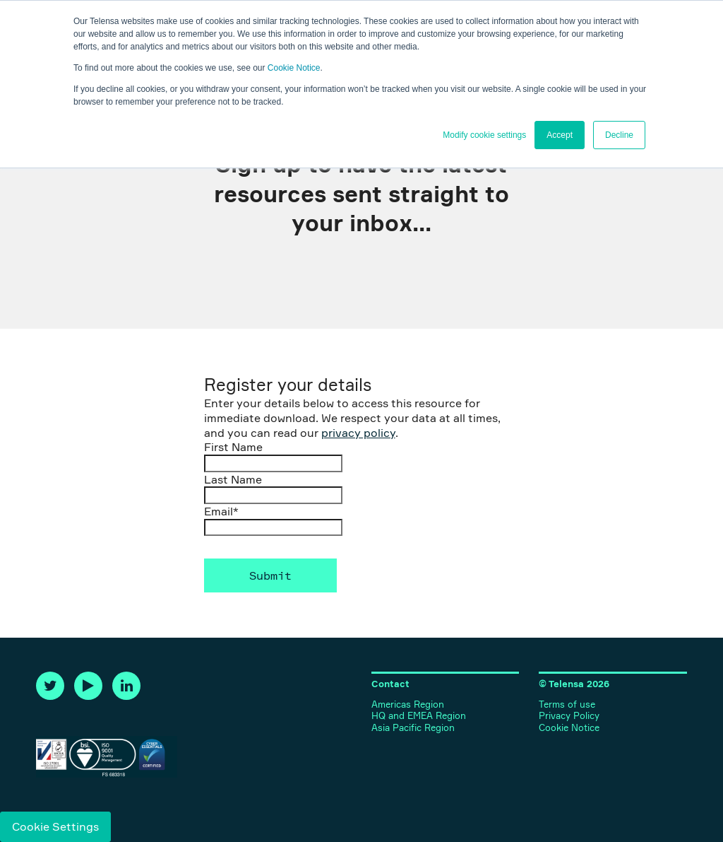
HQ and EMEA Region (418, 716)
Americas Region (407, 704)
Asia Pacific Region (413, 728)
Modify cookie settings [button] (484, 135)
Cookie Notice (294, 68)
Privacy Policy (569, 716)
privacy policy (358, 433)
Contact (390, 683)
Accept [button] (559, 135)
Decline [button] (619, 135)
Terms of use (567, 704)
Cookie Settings (55, 826)
